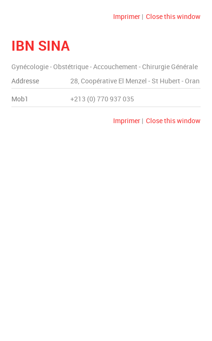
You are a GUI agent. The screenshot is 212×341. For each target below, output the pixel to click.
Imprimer (126, 16)
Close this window (173, 16)
